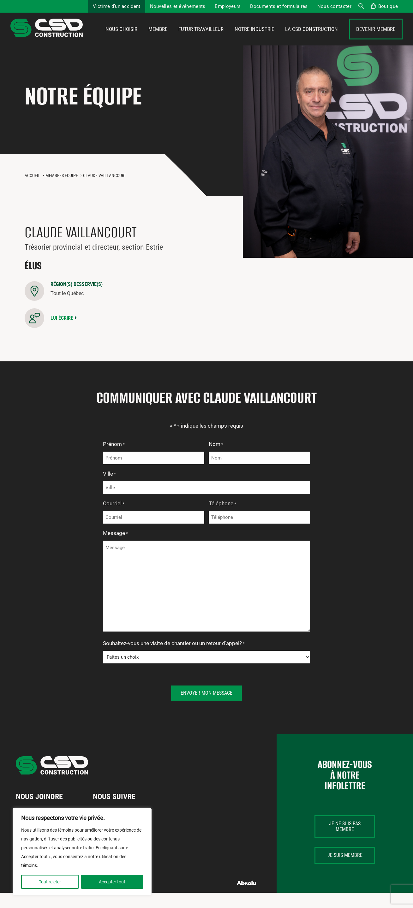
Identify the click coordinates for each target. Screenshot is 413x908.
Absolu (247, 898)
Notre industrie (254, 37)
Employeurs (228, 6)
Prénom (114, 459)
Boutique (388, 6)
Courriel (113, 519)
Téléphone (222, 519)
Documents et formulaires (279, 6)
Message (115, 548)
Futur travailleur (201, 37)
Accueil (32, 190)
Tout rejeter (50, 881)
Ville (109, 489)
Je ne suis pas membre (345, 841)
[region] (82, 851)
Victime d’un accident (116, 6)
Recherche (361, 6)
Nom (216, 459)
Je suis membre (344, 870)
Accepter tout (112, 881)
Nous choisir (121, 37)
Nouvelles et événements (178, 6)
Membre (157, 37)
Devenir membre (375, 37)
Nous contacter (334, 6)
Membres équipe (61, 190)
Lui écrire (62, 333)
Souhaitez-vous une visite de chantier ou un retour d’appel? (174, 659)
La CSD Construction (311, 37)
